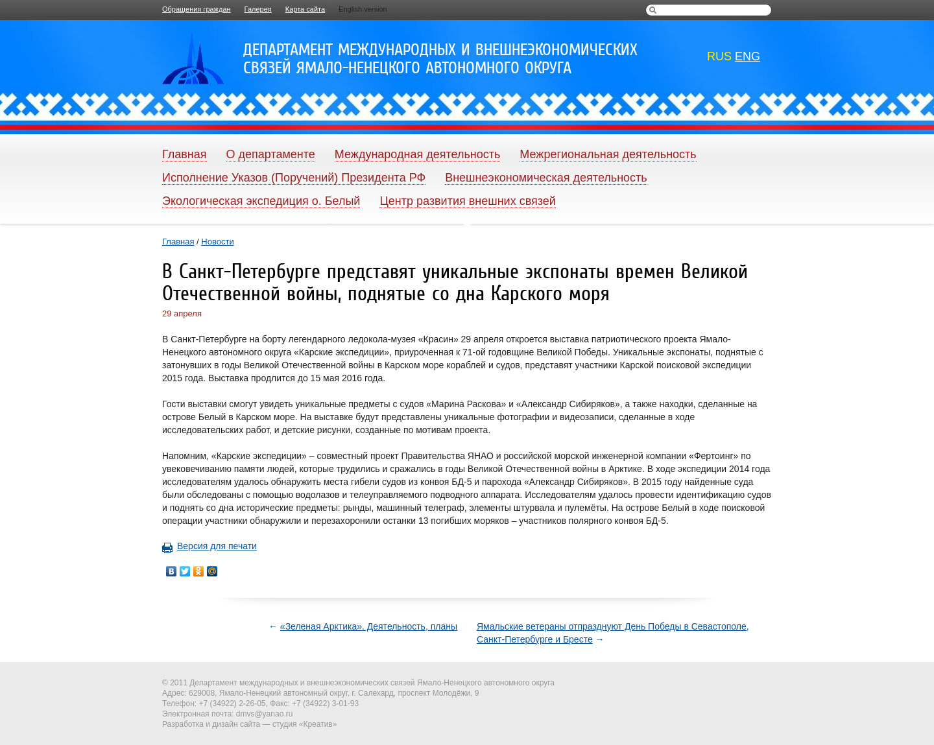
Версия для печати (209, 546)
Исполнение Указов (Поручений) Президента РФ (293, 177)
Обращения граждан (196, 9)
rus (719, 56)
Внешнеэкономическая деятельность (546, 177)
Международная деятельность (418, 154)
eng (747, 56)
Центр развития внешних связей (467, 201)
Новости (217, 241)
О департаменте (270, 154)
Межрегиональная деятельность (608, 154)
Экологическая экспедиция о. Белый (261, 201)
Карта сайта (305, 9)
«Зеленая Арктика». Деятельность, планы (368, 626)
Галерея (258, 9)
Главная (184, 154)
